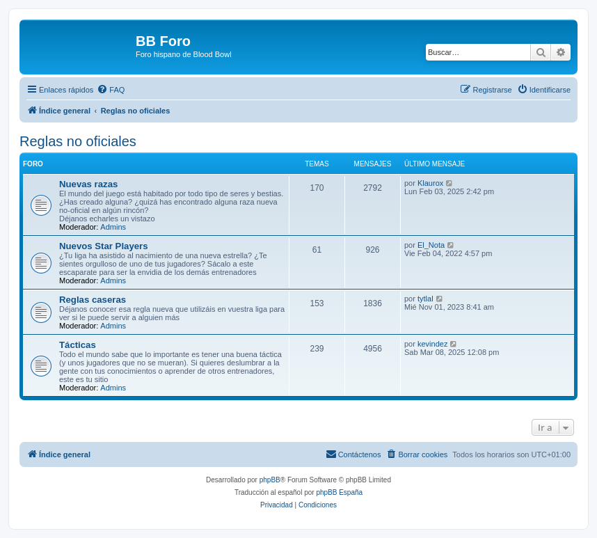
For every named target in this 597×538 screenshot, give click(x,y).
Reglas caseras (92, 299)
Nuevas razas (88, 184)
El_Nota (431, 245)
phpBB (270, 480)
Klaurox (430, 183)
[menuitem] (111, 89)
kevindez (432, 344)
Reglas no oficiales (77, 141)
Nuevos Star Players (103, 246)
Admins (113, 227)
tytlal (425, 298)
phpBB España (339, 492)
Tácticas (77, 345)
